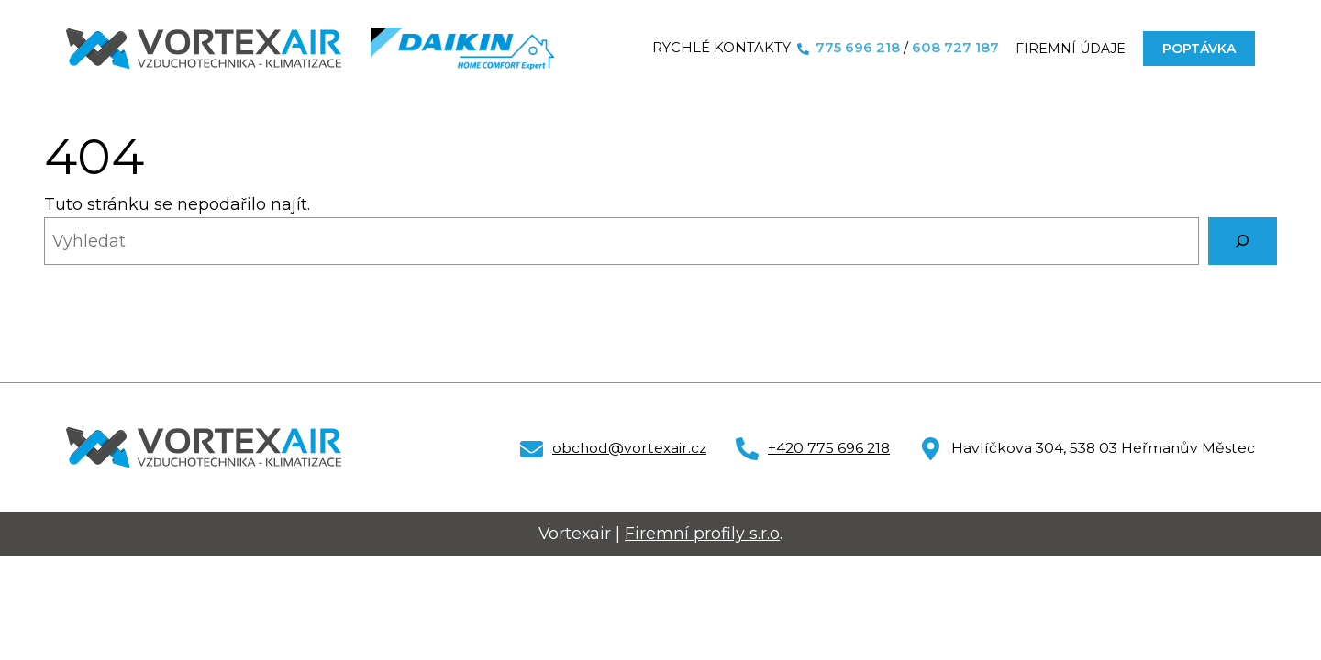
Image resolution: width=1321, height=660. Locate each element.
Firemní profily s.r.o (702, 533)
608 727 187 (955, 47)
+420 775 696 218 (829, 447)
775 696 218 (858, 47)
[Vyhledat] (1242, 241)
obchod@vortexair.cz (629, 447)
